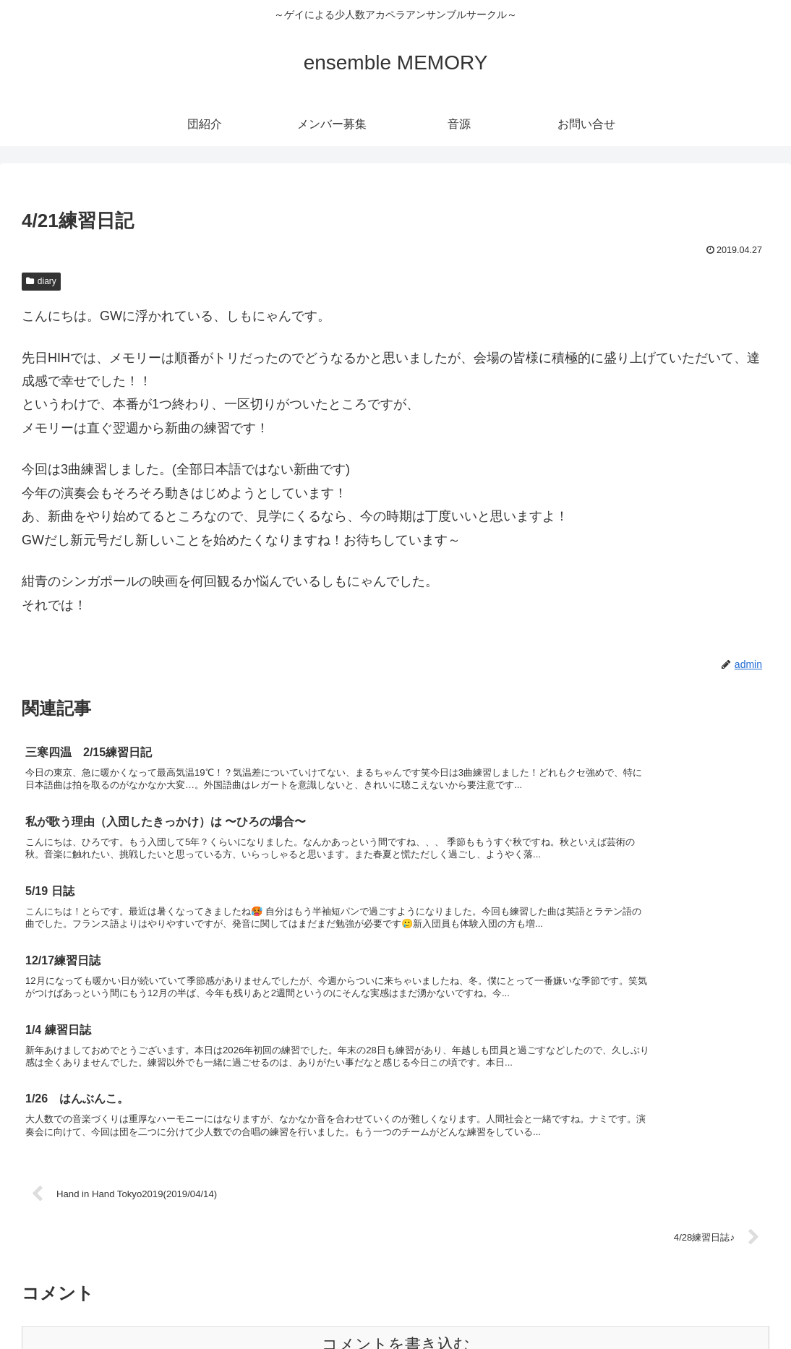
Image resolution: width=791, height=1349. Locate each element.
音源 (701, 1303)
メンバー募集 (645, 1303)
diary (41, 281)
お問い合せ (752, 1303)
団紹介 (585, 1303)
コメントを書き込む (396, 1121)
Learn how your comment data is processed (377, 1168)
